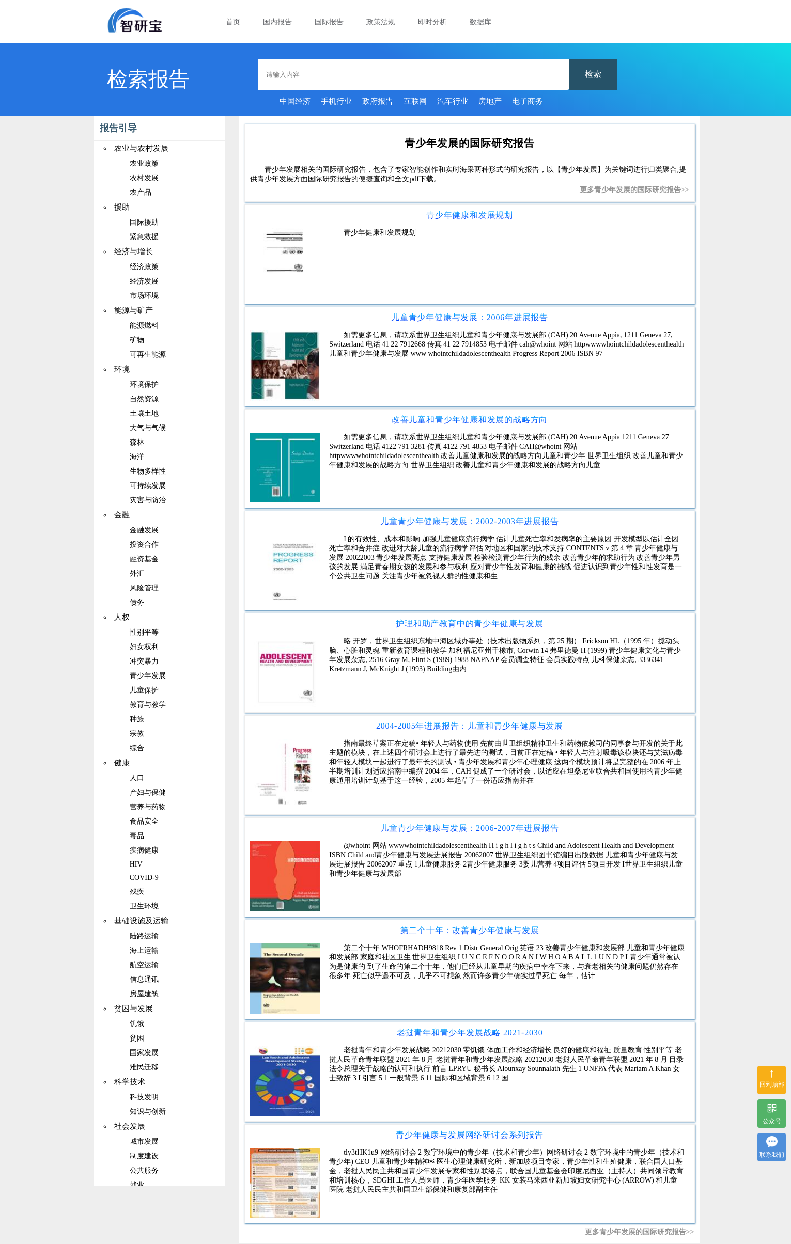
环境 (122, 369)
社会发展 (129, 1126)
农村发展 (144, 178)
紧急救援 (144, 237)
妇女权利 (144, 647)
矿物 (137, 340)
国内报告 (277, 22)
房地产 (490, 101)
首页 (233, 22)
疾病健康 (144, 850)
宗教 (137, 733)
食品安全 (144, 821)
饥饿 (137, 1024)
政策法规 (380, 22)
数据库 (480, 22)
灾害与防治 (148, 500)
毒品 (137, 836)
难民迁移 (144, 1067)
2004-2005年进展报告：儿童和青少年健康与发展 (469, 725)
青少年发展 (148, 676)
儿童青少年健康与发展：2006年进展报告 (469, 317)
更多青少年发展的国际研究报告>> (634, 190)
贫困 (137, 1038)
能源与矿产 (133, 310)
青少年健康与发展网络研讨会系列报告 (470, 1134)
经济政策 (144, 267)
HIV (136, 864)
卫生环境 (144, 906)
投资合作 (144, 544)
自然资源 (144, 399)
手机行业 (336, 101)
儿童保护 (144, 690)
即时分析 (432, 22)
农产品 (140, 192)
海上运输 (144, 950)
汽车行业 (452, 101)
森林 (137, 442)
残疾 (137, 891)
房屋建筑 (144, 994)
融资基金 (144, 559)
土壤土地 (144, 413)
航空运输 (144, 965)
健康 (122, 763)
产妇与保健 (148, 792)
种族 (137, 719)
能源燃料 (144, 325)
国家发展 (144, 1053)
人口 (137, 778)
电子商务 (527, 101)
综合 (137, 748)
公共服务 (144, 1170)
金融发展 (144, 530)
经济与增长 (133, 251)
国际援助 (144, 222)
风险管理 (144, 588)
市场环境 (144, 296)
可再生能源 (148, 354)
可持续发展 (148, 486)
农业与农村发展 (141, 148)
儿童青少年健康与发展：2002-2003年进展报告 (469, 521)
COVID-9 (144, 877)
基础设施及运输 (141, 921)
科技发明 (144, 1097)
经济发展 (144, 281)
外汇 (137, 573)
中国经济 (295, 101)
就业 (137, 1185)
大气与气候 (148, 428)
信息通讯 (144, 979)
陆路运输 (144, 936)
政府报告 (377, 101)
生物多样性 (148, 471)
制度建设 (144, 1156)
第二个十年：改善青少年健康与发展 (469, 930)
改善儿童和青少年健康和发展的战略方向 (470, 419)
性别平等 (144, 632)
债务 (137, 602)
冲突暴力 (144, 661)
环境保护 (144, 384)
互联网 (415, 101)
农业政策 (144, 163)
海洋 (137, 457)
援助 (122, 207)
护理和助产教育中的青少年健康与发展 (470, 623)
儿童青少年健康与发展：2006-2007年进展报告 (469, 828)
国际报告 (329, 22)
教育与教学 (148, 704)
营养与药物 (148, 807)
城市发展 (144, 1141)
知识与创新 (148, 1111)
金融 (122, 515)
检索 (593, 74)
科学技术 (129, 1082)
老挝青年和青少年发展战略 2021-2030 (470, 1032)
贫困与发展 (133, 1008)
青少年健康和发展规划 (469, 215)
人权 (122, 617)
